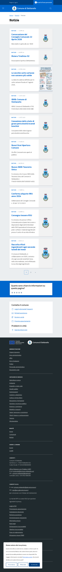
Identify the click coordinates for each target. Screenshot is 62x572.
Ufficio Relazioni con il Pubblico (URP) (20, 469)
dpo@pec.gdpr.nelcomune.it (20, 490)
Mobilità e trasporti (15, 409)
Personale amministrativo (17, 367)
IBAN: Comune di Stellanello (19, 100)
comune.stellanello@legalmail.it (21, 473)
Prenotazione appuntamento (17, 509)
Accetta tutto (34, 565)
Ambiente (12, 383)
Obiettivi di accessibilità (16, 529)
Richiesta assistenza (15, 515)
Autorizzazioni (13, 392)
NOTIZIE (13, 31)
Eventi (11, 448)
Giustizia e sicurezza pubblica (17, 404)
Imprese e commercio (15, 406)
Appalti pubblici (13, 389)
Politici (11, 364)
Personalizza (11, 565)
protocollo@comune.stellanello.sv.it (23, 471)
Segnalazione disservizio (16, 512)
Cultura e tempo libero (15, 398)
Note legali (12, 524)
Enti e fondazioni (14, 361)
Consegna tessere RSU (21, 215)
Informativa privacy (15, 521)
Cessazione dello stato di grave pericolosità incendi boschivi (23, 123)
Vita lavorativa (13, 421)
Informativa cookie (27, 557)
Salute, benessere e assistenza (18, 412)
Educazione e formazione (16, 401)
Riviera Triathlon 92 (20, 56)
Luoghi (11, 451)
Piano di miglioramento (16, 532)
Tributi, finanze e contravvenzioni (18, 415)
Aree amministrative (15, 355)
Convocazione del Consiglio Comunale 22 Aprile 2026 (21, 37)
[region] (23, 555)
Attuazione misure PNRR (16, 535)
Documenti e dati (14, 370)
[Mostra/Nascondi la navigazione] (3, 8)
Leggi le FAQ (13, 506)
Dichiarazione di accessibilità (17, 526)
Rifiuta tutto (23, 565)
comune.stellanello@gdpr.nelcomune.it (25, 487)
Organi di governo (14, 352)
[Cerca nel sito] (50, 8)
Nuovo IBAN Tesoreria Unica (21, 168)
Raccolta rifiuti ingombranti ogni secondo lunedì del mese (23, 247)
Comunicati (12, 434)
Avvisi (11, 431)
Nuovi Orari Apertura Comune (20, 146)
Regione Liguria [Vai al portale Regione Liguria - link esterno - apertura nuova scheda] (13, 2)
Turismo (11, 418)
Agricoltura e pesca (15, 380)
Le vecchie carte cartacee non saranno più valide (22, 74)
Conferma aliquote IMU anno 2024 (22, 194)
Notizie (11, 437)
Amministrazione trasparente (18, 518)
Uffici (10, 358)
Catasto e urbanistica (15, 395)
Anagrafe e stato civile (16, 386)
